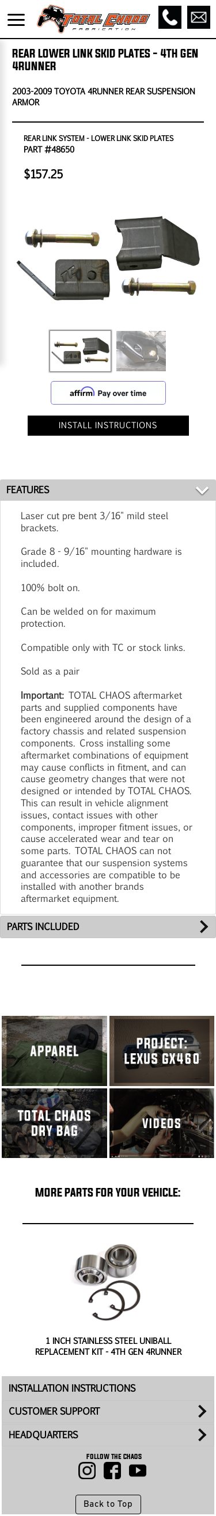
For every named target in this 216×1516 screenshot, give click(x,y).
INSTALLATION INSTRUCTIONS (72, 1388)
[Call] (169, 17)
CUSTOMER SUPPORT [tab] (54, 1411)
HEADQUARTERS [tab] (43, 1435)
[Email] (198, 17)
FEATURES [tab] (27, 489)
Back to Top (108, 1504)
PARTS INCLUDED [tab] (43, 926)
